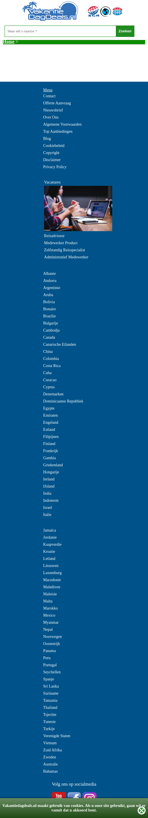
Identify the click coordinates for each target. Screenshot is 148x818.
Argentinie (51, 288)
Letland (49, 558)
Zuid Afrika (52, 750)
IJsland (49, 486)
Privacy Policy (54, 167)
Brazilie (49, 316)
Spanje (48, 679)
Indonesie (51, 500)
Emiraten (50, 415)
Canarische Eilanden (59, 344)
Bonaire (49, 309)
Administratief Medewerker (66, 257)
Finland (49, 444)
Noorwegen (52, 636)
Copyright (51, 153)
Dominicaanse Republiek (63, 401)
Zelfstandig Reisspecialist (64, 250)
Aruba (48, 295)
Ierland (49, 479)
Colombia (51, 359)
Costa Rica (52, 366)
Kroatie (49, 551)
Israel (47, 507)
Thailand (50, 707)
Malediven (51, 587)
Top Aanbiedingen (57, 131)
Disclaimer (52, 160)
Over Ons (51, 117)
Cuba (47, 373)
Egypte (49, 408)
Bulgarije (50, 323)
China (48, 351)
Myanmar (51, 622)
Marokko (50, 608)
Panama (49, 651)
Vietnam (50, 743)
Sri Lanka (51, 686)
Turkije (49, 729)
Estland (49, 429)
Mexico (49, 615)
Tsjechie (49, 714)
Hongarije (51, 472)
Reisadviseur (54, 236)
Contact (49, 96)
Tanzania (50, 700)
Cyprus (49, 387)
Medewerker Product (61, 243)
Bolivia (49, 302)
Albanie (49, 273)
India (47, 493)
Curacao (50, 380)
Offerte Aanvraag (57, 103)
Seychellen (52, 672)
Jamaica (49, 530)
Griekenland (53, 465)
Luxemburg (52, 573)
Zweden (49, 757)
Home (8, 41)
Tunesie (49, 722)
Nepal (48, 629)
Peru (47, 658)
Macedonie (52, 580)
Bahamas (50, 771)
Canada (49, 337)
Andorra (50, 281)
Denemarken (53, 394)
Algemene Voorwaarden (62, 124)
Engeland (50, 422)
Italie (47, 515)
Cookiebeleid (53, 146)
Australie (50, 764)
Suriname (51, 693)
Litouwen (51, 566)
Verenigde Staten (56, 736)
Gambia (49, 458)
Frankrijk (50, 451)
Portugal (50, 665)
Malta (48, 601)
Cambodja (51, 330)
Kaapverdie (52, 544)
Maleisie (50, 594)
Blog (47, 138)
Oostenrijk (51, 644)
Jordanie (50, 537)
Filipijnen (51, 437)
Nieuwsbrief (53, 110)
